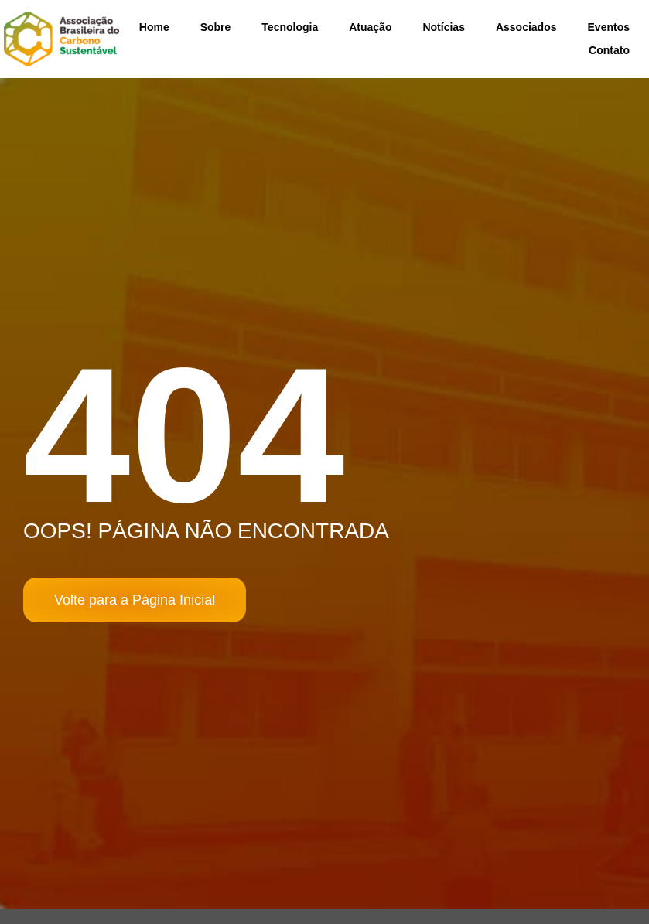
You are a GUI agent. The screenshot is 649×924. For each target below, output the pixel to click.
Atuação (370, 27)
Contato (609, 50)
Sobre (215, 27)
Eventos (609, 27)
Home (154, 27)
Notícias (443, 27)
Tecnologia (289, 27)
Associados (526, 27)
